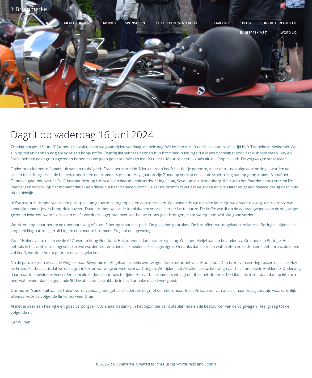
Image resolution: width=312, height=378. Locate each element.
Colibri (210, 364)
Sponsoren (135, 23)
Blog (246, 23)
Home (50, 23)
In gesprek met (255, 32)
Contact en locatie (278, 23)
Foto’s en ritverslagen (178, 23)
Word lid (289, 32)
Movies (109, 23)
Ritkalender (222, 23)
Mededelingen (79, 23)
